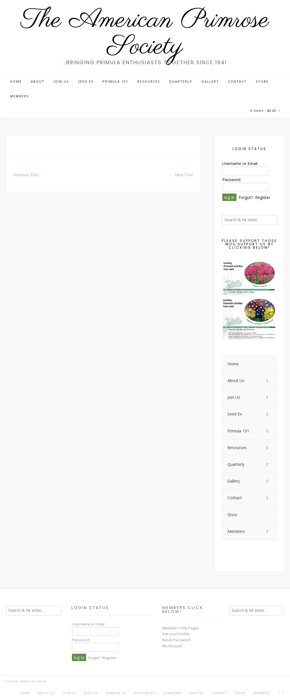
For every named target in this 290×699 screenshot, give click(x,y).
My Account (172, 645)
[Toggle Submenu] (267, 380)
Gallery (210, 81)
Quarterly (180, 81)
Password (231, 179)
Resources (148, 81)
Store (262, 81)
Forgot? (246, 197)
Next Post (184, 174)
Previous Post (26, 174)
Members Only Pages (180, 628)
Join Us (61, 81)
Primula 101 (115, 81)
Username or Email (239, 163)
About (37, 81)
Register (262, 197)
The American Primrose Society (145, 33)
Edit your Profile (175, 633)
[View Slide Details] (249, 300)
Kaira (41, 681)
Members (19, 96)
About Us (46, 693)
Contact (237, 81)
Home (16, 81)
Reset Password (176, 639)
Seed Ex (85, 81)
